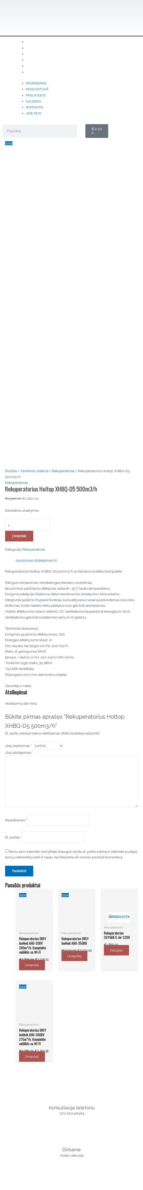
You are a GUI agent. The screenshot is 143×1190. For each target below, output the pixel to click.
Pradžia (11, 249)
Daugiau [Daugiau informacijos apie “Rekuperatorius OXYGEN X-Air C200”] (117, 728)
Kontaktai (34, 107)
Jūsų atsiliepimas (19, 530)
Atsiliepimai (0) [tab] (45, 339)
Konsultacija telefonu (71, 885)
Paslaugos (35, 95)
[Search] (71, 131)
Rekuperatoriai (63, 249)
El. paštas (13, 615)
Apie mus (41, 72)
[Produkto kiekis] (27, 303)
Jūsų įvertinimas (18, 524)
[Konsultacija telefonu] (71, 870)
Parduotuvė (37, 89)
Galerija (33, 101)
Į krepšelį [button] (33, 743)
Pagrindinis (36, 83)
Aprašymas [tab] (24, 339)
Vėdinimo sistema (34, 249)
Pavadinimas (16, 598)
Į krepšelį (19, 314)
